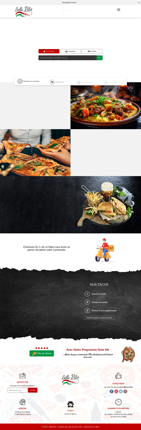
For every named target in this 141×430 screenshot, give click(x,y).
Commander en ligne (91, 427)
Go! (99, 58)
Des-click (78, 427)
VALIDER (33, 390)
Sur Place (92, 51)
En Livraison (49, 51)
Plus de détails (42, 353)
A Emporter (70, 51)
